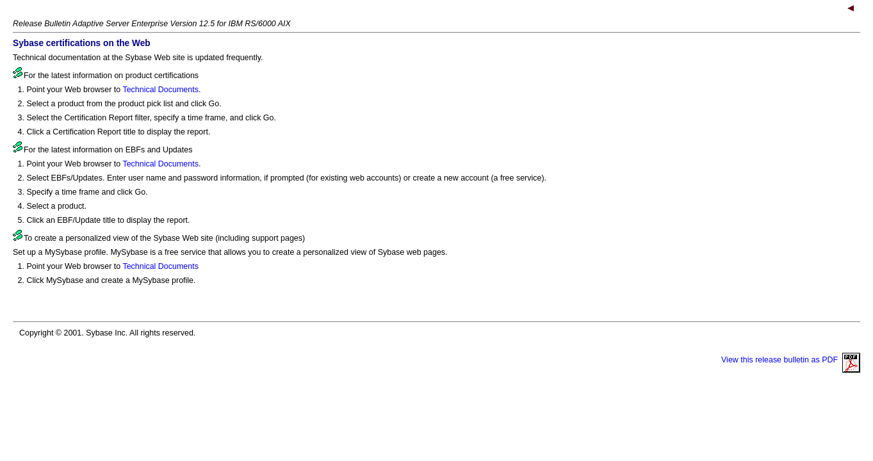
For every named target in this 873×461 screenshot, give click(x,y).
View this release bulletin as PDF (790, 359)
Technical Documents (160, 89)
